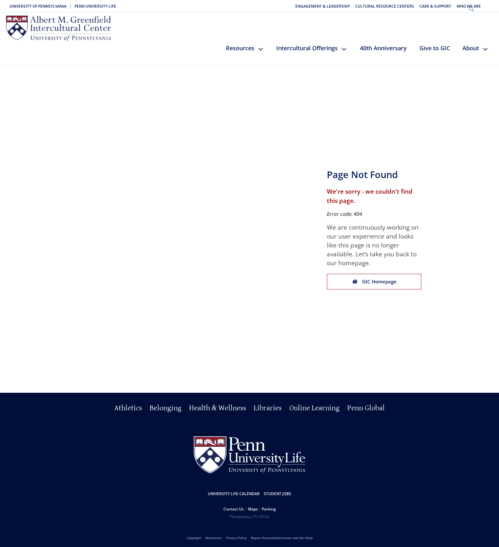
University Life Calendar (234, 491)
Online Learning (314, 405)
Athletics (128, 405)
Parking (269, 506)
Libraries (268, 405)
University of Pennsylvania (38, 6)
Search (490, 6)
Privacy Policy (236, 535)
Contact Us (233, 506)
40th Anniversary (383, 45)
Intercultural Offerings (307, 45)
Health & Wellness (217, 405)
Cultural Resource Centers (384, 6)
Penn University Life (95, 6)
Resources (240, 45)
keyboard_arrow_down (264, 50)
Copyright (193, 535)
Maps (253, 506)
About (470, 45)
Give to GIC (434, 45)
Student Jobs (277, 491)
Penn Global (366, 405)
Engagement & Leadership (322, 6)
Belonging (165, 405)
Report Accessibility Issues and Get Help (282, 535)
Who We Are (469, 6)
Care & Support (435, 6)
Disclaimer (213, 535)
